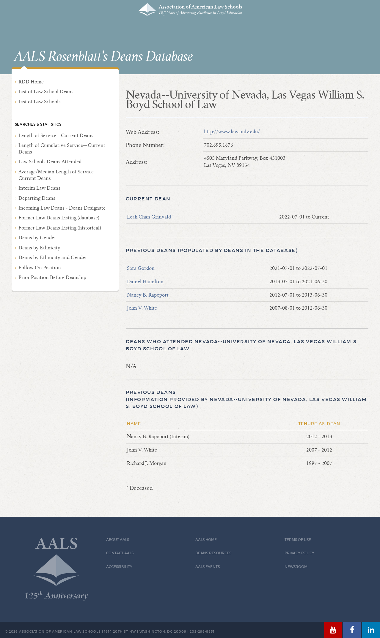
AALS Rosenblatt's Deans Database (103, 56)
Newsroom (296, 566)
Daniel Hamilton (145, 281)
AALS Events (207, 566)
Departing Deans (36, 198)
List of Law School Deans (45, 91)
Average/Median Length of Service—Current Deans (58, 175)
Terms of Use (298, 539)
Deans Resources (213, 553)
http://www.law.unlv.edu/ (232, 131)
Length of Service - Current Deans (55, 135)
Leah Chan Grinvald (149, 217)
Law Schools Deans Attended (49, 161)
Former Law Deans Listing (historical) (59, 228)
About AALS (117, 539)
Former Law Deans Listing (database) (58, 218)
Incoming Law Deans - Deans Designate (62, 208)
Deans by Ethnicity (39, 248)
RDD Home (31, 82)
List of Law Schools (39, 102)
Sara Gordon (141, 268)
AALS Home (206, 539)
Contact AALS (120, 553)
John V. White (142, 308)
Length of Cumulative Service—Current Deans (61, 149)
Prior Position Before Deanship (52, 277)
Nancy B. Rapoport (148, 295)
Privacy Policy (299, 553)
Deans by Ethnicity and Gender (52, 257)
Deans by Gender (37, 237)
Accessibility (119, 566)
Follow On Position (39, 267)
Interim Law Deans (39, 188)
